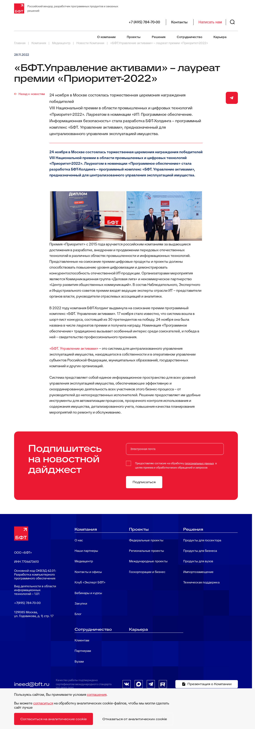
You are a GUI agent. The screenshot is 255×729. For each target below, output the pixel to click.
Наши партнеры (86, 551)
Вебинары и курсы (88, 593)
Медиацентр (84, 561)
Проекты (134, 37)
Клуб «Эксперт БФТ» (90, 582)
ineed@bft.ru (31, 684)
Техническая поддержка (201, 582)
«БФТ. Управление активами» (73, 348)
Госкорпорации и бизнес (147, 572)
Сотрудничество (189, 37)
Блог (78, 614)
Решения (158, 37)
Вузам (79, 661)
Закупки (81, 603)
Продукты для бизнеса (200, 551)
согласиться (43, 703)
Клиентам (82, 640)
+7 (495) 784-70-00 (144, 22)
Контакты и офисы (88, 572)
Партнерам (83, 651)
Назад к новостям (32, 94)
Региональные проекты (146, 551)
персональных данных (199, 463)
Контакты (179, 22)
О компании (106, 37)
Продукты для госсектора (202, 540)
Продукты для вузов (198, 561)
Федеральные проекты (146, 540)
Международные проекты (148, 561)
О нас (79, 540)
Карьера (220, 37)
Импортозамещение (198, 572)
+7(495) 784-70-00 (27, 603)
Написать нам (210, 22)
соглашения (96, 694)
